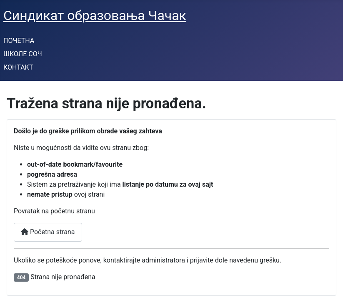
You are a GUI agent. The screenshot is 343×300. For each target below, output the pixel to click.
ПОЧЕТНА (18, 41)
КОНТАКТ (18, 67)
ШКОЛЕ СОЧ (22, 54)
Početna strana (48, 232)
